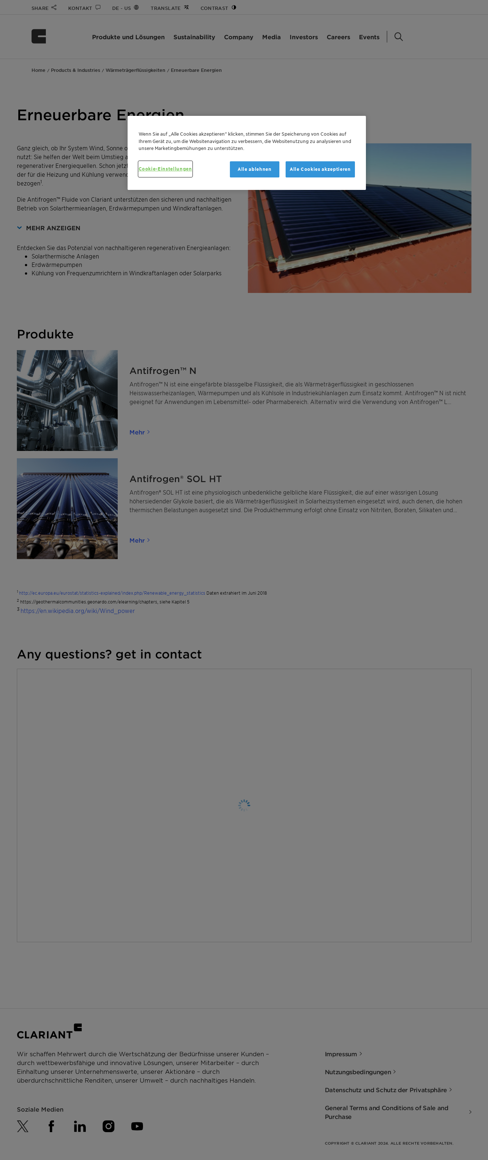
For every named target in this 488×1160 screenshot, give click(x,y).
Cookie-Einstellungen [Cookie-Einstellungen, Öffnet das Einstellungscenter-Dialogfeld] (165, 169)
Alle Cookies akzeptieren (320, 169)
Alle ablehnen (254, 169)
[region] (247, 153)
